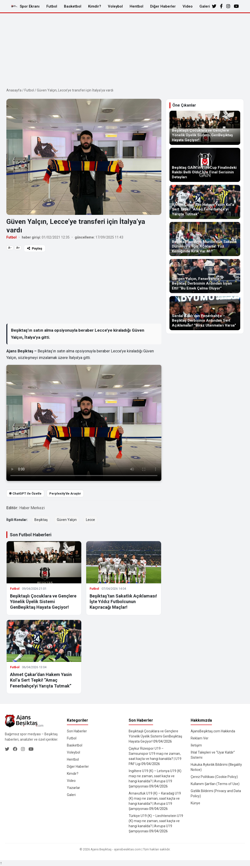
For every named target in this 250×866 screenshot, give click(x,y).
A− (10, 247)
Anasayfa (13, 90)
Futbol (51, 6)
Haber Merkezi (32, 508)
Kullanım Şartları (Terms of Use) (215, 784)
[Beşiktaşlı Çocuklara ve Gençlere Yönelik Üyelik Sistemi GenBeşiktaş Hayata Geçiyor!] (204, 128)
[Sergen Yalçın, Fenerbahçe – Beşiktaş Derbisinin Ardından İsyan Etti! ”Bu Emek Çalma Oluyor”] (204, 276)
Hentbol (136, 6)
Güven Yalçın (67, 520)
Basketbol (72, 6)
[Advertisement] (125, 50)
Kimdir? (94, 6)
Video (188, 6)
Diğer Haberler (163, 6)
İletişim (196, 745)
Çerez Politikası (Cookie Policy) (214, 777)
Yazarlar (73, 788)
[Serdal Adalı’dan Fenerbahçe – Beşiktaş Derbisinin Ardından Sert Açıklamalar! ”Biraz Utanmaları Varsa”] (204, 313)
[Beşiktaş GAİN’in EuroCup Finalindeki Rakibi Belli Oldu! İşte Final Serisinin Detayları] (204, 165)
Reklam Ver (199, 738)
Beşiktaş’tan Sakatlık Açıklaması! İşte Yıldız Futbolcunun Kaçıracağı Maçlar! (123, 601)
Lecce (90, 520)
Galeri (204, 6)
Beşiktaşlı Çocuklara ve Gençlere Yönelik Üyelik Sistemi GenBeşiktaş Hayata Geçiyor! (43, 601)
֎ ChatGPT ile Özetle (25, 493)
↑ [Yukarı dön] (1, 863)
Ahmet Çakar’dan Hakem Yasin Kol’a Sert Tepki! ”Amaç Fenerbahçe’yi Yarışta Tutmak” (41, 680)
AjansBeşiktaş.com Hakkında (213, 731)
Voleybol (115, 6)
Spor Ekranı (30, 6)
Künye (195, 803)
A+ (18, 247)
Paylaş (34, 248)
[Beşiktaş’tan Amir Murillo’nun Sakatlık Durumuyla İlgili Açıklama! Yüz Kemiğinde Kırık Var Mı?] (204, 239)
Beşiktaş (41, 520)
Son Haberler (77, 731)
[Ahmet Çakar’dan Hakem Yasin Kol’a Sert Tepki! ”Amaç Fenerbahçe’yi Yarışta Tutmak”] (204, 202)
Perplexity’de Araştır (65, 493)
